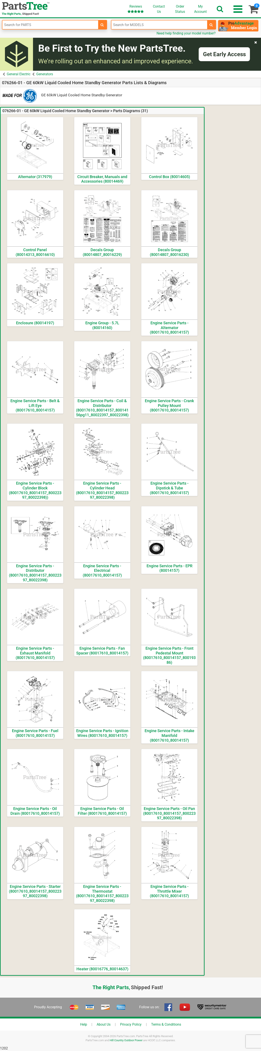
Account (200, 9)
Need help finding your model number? (186, 33)
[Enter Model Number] (159, 24)
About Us (104, 1024)
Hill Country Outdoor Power (126, 1040)
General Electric (18, 74)
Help (83, 1024)
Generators (44, 74)
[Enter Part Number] (50, 24)
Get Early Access (224, 54)
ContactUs (159, 9)
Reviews (135, 8)
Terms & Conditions (166, 1024)
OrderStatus (180, 9)
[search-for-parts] (102, 24)
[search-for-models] (211, 24)
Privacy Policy (131, 1024)
